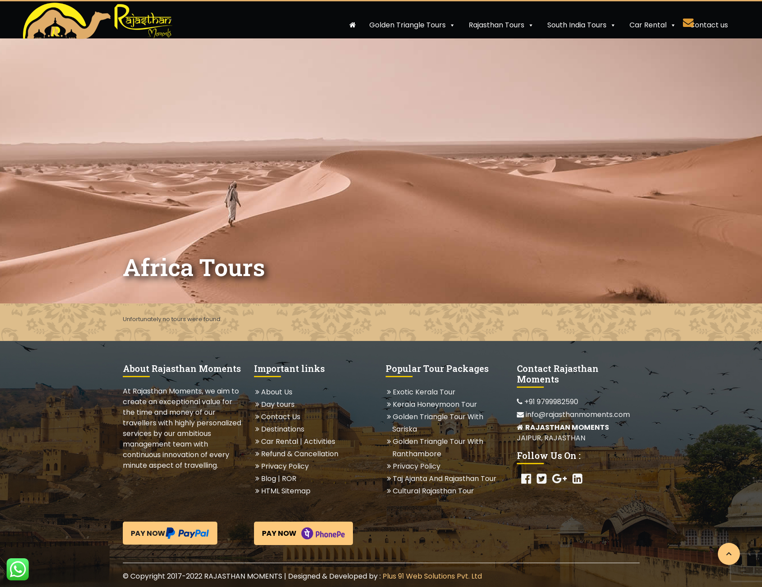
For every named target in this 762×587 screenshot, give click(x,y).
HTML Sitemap (286, 491)
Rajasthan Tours (501, 25)
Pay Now (170, 533)
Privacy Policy (285, 466)
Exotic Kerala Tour (423, 392)
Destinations (282, 429)
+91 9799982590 (547, 402)
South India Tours (581, 25)
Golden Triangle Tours (412, 25)
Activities (319, 441)
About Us (276, 392)
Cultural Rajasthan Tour (433, 491)
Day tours (278, 404)
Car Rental (652, 25)
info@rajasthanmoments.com (573, 414)
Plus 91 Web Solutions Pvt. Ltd (432, 576)
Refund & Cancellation (299, 454)
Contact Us (280, 417)
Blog (268, 478)
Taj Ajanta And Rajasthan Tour (444, 478)
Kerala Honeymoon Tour (434, 404)
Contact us (709, 25)
